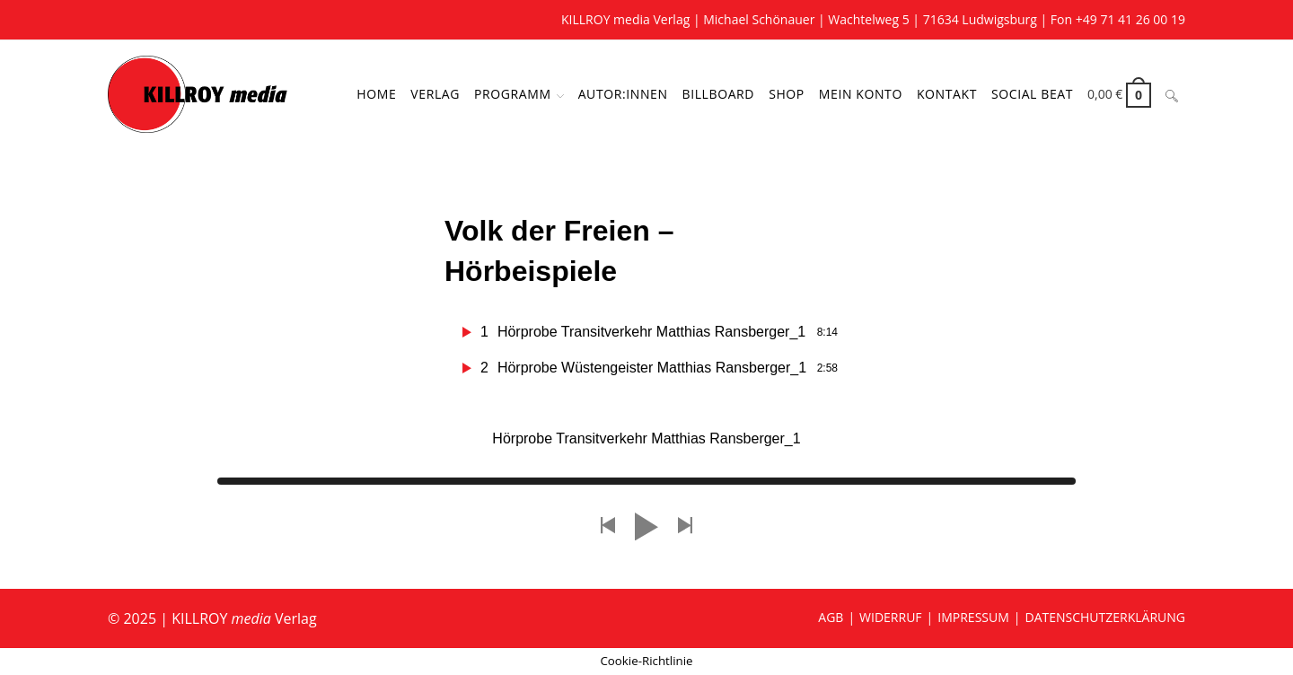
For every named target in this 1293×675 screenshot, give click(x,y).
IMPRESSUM (973, 617)
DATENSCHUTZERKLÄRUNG (1105, 617)
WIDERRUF (890, 617)
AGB (830, 617)
